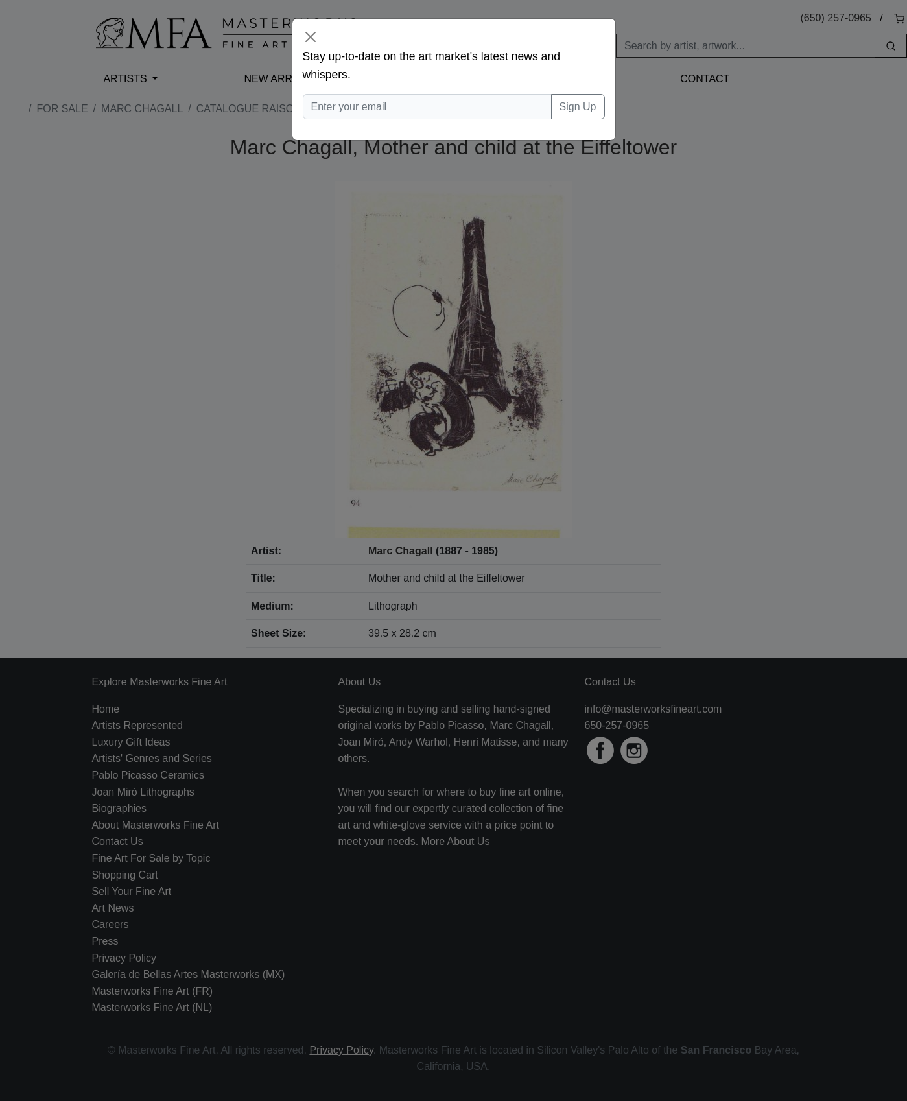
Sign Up (578, 106)
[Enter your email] (427, 107)
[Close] (310, 37)
